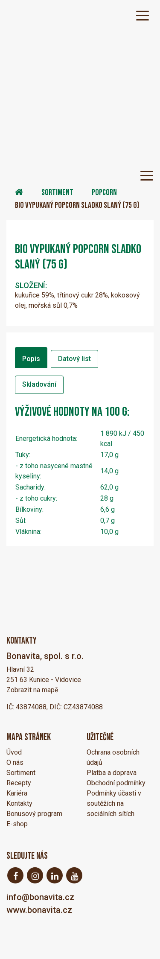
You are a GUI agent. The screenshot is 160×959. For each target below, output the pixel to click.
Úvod (14, 752)
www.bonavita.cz (39, 910)
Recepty (18, 783)
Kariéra (16, 793)
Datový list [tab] (74, 359)
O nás (14, 762)
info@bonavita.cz (40, 897)
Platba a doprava (112, 773)
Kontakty (19, 803)
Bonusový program (34, 814)
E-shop (17, 824)
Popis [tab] (31, 359)
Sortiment (57, 192)
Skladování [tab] (39, 384)
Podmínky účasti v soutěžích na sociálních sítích (114, 803)
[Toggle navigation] (142, 15)
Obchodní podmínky (116, 783)
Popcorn (104, 192)
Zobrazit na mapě (32, 690)
